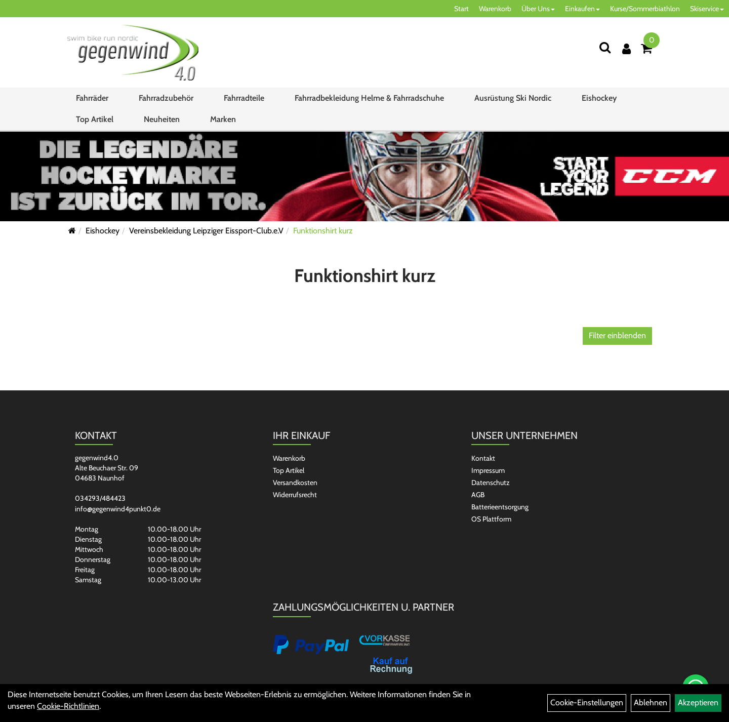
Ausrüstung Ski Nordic (512, 98)
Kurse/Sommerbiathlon (645, 8)
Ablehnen (650, 702)
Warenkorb (495, 8)
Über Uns (538, 8)
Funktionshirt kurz (323, 230)
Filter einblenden (617, 335)
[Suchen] (605, 47)
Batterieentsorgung (500, 506)
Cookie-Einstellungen (586, 702)
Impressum (488, 470)
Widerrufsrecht (295, 494)
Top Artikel (94, 119)
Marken (223, 119)
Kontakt (483, 458)
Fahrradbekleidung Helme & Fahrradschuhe (369, 98)
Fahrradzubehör (166, 98)
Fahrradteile (244, 98)
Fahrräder (92, 98)
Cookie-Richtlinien (68, 706)
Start (461, 8)
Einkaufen (582, 8)
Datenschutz (490, 482)
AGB (477, 494)
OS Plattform (491, 519)
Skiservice (707, 8)
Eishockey (599, 98)
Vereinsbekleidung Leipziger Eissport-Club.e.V (206, 230)
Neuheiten (162, 119)
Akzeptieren (698, 702)
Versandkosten (295, 482)
